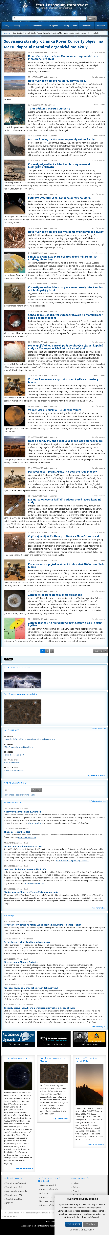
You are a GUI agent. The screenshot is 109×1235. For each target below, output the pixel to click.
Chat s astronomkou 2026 (17, 832)
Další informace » (24, 1168)
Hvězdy (76, 1183)
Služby (66, 25)
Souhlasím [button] (74, 1224)
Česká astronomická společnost (21, 1212)
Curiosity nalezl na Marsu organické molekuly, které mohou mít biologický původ (66, 288)
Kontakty (101, 25)
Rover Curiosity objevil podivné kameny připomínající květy (65, 231)
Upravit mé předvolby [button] (82, 1229)
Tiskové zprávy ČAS (14, 1187)
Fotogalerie (53, 25)
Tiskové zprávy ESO (14, 1195)
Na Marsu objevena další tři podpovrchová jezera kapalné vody (64, 501)
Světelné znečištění (47, 1185)
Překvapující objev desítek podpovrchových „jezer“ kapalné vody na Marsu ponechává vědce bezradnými (65, 347)
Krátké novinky (12, 802)
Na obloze (37, 25)
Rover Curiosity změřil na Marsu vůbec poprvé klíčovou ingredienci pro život (63, 57)
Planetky (76, 1191)
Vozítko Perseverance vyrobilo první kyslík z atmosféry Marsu (63, 381)
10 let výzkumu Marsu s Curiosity (49, 108)
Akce (27, 25)
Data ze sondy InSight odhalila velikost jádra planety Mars (65, 440)
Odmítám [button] (90, 1224)
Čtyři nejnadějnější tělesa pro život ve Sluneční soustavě (63, 536)
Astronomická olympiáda (16, 1191)
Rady (75, 25)
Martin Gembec (48, 105)
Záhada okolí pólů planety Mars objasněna (55, 594)
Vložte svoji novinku (98, 801)
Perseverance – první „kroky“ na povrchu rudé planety (62, 471)
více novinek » (98, 908)
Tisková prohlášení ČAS (16, 1183)
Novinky (17, 25)
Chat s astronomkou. (27, 837)
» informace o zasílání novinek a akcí (19, 795)
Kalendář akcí (11, 730)
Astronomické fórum (48, 1205)
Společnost (86, 25)
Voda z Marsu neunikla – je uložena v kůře (54, 410)
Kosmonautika (99, 105)
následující (99, 651)
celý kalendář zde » (96, 775)
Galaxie (76, 1187)
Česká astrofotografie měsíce (20, 694)
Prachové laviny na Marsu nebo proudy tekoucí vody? (62, 139)
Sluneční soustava (98, 52)
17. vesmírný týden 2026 (17, 1058)
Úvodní (7, 33)
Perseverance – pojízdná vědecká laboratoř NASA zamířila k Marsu (66, 565)
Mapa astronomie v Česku (50, 1201)
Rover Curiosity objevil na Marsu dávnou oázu (57, 80)
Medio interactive (40, 1226)
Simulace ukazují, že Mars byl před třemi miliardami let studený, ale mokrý (63, 258)
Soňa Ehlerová (23, 829)
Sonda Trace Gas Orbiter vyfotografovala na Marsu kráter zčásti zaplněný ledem (65, 316)
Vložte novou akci (99, 728)
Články (6, 25)
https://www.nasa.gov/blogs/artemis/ (72, 860)
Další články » (98, 1026)
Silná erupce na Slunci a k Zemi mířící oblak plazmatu (31, 892)
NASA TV (9, 1203)
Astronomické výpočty (48, 1189)
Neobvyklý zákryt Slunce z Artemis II (22, 811)
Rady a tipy (44, 1193)
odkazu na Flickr (35, 823)
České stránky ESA (14, 1199)
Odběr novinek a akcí (15, 783)
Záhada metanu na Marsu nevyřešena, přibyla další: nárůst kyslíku (65, 624)
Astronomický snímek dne (18, 667)
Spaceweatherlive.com (34, 883)
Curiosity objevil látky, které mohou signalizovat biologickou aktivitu (59, 165)
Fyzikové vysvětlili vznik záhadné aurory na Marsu (59, 198)
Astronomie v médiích (48, 1197)
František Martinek (49, 52)
